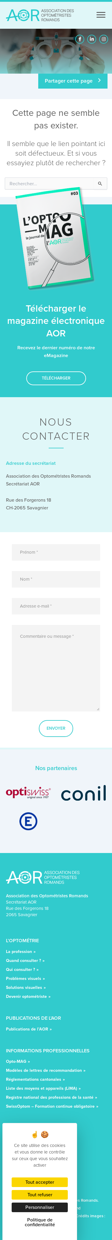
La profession (19, 952)
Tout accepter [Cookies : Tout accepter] (39, 1182)
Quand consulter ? (23, 961)
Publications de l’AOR (27, 1029)
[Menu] (101, 15)
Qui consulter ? (20, 970)
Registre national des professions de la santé (49, 1098)
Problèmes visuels (23, 979)
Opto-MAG (16, 1062)
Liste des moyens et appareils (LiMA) (41, 1089)
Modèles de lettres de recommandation (44, 1071)
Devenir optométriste (26, 997)
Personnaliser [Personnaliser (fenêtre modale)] (39, 1207)
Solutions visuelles (24, 988)
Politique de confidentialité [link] (40, 1222)
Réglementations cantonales (33, 1080)
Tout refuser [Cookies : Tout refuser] (39, 1194)
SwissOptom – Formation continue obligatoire (50, 1107)
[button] (79, 39)
